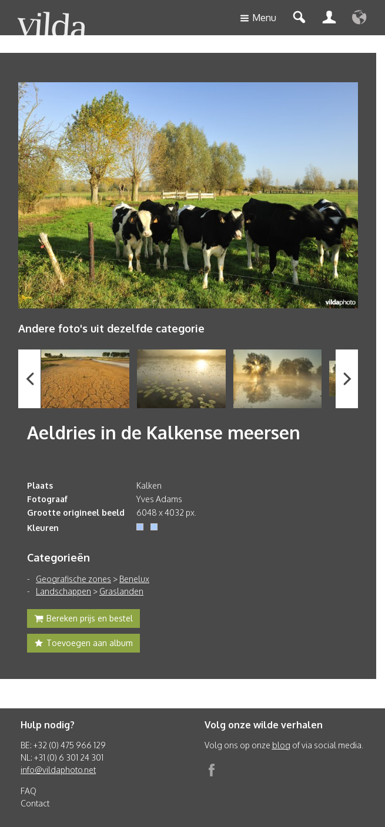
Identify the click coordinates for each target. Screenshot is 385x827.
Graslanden (121, 591)
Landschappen (63, 591)
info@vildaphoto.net (58, 770)
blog (281, 745)
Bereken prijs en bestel (83, 619)
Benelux (134, 579)
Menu (258, 18)
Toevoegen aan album (83, 644)
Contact (35, 803)
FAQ (28, 791)
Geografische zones (73, 579)
